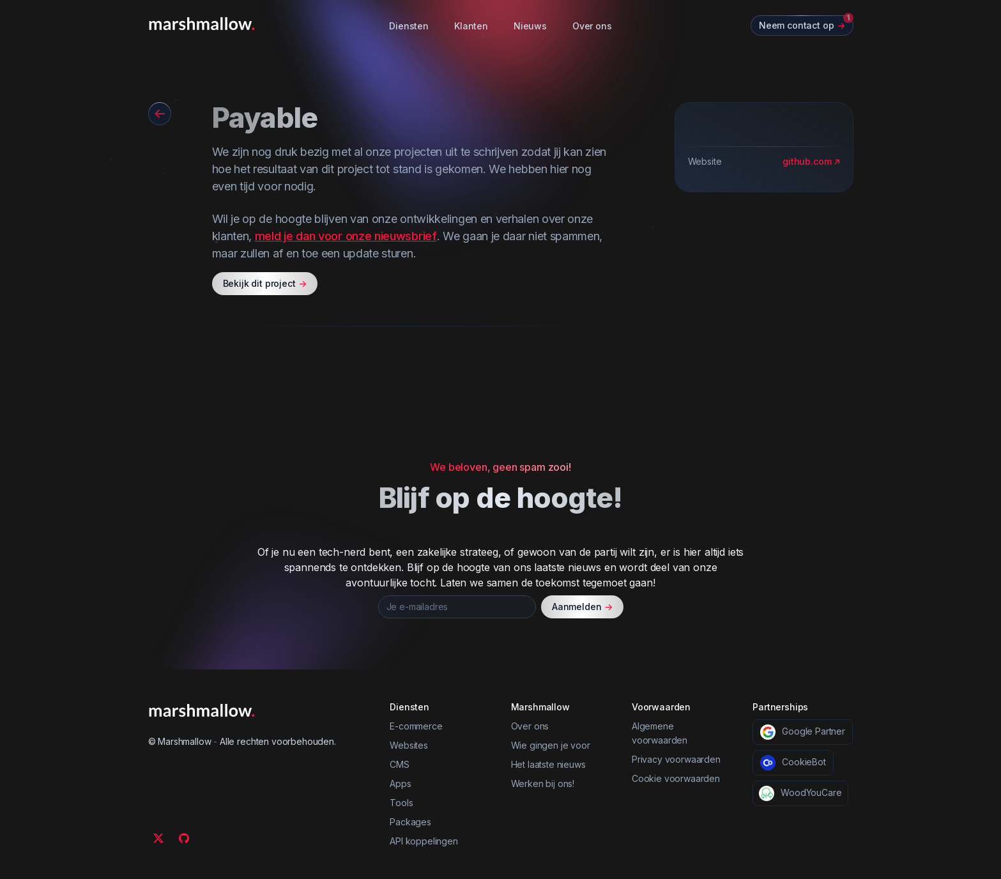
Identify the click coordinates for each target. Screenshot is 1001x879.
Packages (410, 821)
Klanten (471, 25)
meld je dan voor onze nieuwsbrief (346, 236)
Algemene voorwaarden (659, 733)
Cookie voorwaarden (676, 778)
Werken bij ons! (543, 783)
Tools (401, 802)
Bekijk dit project (265, 284)
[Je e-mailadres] (457, 606)
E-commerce (416, 726)
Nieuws (530, 25)
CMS (399, 764)
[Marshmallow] (202, 23)
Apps (400, 783)
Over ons (592, 25)
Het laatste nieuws (548, 764)
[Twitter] (158, 838)
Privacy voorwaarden (676, 759)
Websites (409, 745)
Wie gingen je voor (550, 745)
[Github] (184, 838)
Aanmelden (582, 607)
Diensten (409, 25)
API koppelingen (424, 841)
